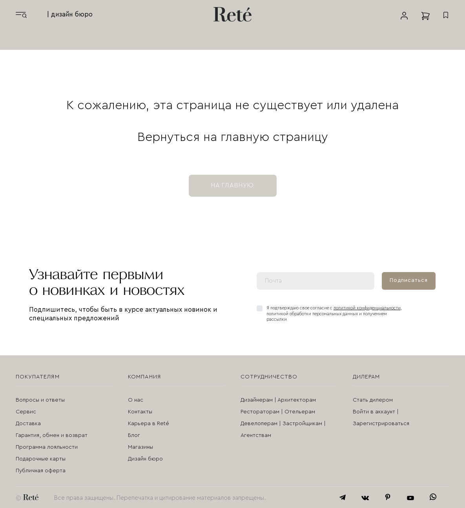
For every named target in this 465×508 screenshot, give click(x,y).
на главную (232, 185)
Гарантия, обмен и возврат (52, 435)
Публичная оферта (41, 470)
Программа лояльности (47, 447)
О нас (135, 400)
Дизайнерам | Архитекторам (278, 400)
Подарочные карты (41, 459)
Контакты (140, 412)
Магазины (140, 447)
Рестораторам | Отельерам (278, 412)
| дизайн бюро (70, 14)
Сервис (26, 412)
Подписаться (409, 280)
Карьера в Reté (148, 423)
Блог (134, 435)
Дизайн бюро (145, 459)
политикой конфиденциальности (367, 308)
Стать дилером (373, 400)
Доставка (28, 423)
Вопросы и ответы (40, 400)
